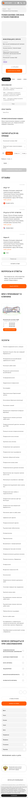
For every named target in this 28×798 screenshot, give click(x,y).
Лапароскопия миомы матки (10, 462)
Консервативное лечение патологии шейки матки (12, 598)
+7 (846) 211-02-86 (14, 698)
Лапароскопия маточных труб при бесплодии (12, 499)
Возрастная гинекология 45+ (10, 570)
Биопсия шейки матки (8, 616)
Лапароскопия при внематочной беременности (11, 506)
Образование (6, 79)
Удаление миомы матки (9, 592)
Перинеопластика (7, 538)
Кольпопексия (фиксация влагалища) (13, 400)
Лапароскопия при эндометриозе (12, 452)
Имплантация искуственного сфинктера (13, 480)
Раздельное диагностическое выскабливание (11, 371)
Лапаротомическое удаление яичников (13, 467)
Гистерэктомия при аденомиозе (11, 447)
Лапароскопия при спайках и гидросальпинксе (11, 492)
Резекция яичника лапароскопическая (13, 431)
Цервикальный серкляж (9, 517)
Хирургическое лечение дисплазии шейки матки (12, 418)
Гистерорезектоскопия (9, 378)
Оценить (17, 769)
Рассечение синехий (8, 405)
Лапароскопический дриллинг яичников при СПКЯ (14, 425)
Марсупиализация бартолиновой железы (12, 394)
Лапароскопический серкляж (11, 523)
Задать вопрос (14, 286)
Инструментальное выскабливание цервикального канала (12, 359)
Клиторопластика (7, 533)
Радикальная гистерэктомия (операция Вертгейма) (13, 411)
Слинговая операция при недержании (13, 587)
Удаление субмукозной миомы (11, 457)
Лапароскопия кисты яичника (11, 436)
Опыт (13, 79)
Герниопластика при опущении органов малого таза (13, 473)
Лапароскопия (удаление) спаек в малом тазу (14, 485)
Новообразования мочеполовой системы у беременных (14, 631)
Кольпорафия (6, 388)
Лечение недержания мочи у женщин (13, 347)
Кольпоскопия (7, 575)
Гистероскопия (7, 564)
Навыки (19, 79)
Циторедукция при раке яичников (12, 549)
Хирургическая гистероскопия (11, 383)
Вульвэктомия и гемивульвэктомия (12, 543)
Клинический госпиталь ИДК (11, 319)
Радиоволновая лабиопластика (11, 528)
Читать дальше (7, 200)
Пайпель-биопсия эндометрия (11, 611)
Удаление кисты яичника (9, 441)
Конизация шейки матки (9, 365)
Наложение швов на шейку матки (12, 512)
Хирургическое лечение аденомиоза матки (13, 581)
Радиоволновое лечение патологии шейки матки (12, 605)
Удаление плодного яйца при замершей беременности (13, 352)
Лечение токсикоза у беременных (12, 559)
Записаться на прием (14, 71)
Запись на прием (14, 703)
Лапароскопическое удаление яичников (13, 554)
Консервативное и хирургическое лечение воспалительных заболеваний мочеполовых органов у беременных (13, 623)
